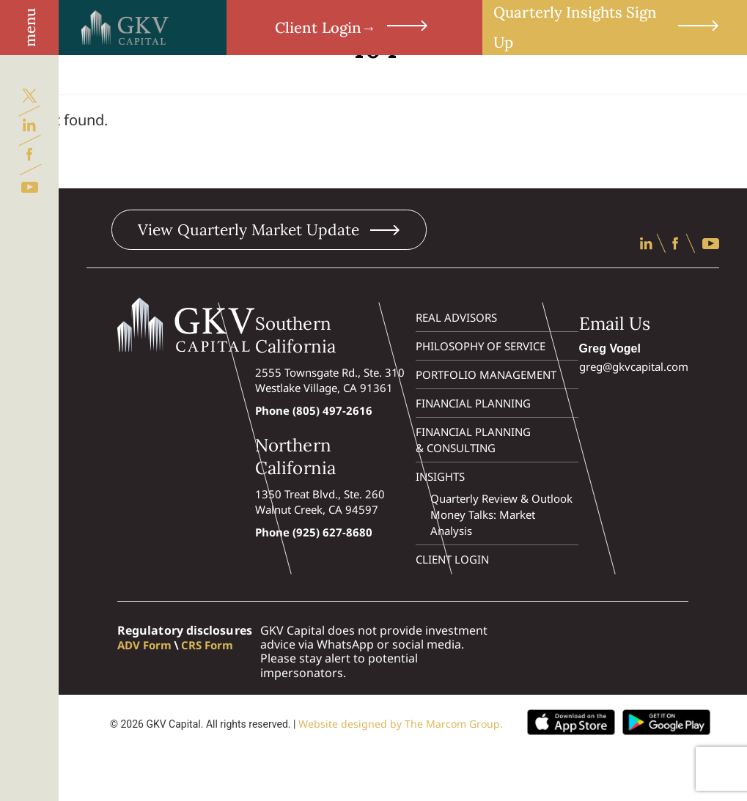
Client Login (354, 28)
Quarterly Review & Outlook (501, 498)
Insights (440, 476)
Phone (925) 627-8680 (313, 532)
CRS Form (207, 645)
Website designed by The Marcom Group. (400, 724)
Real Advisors (456, 317)
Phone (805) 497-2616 (313, 410)
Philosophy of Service (480, 346)
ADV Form (144, 645)
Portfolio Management (486, 374)
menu (30, 27)
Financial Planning (473, 403)
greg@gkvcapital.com (633, 366)
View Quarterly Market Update (269, 230)
